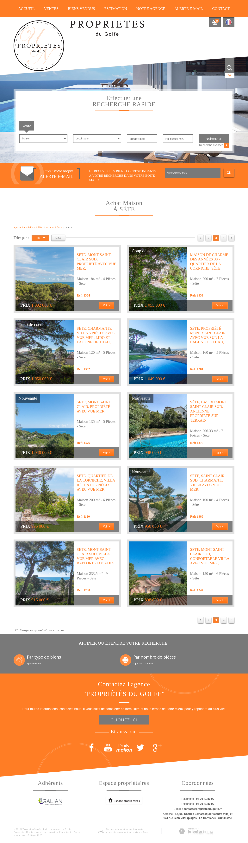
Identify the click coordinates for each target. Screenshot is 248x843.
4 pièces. (138, 663)
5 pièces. (149, 663)
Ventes (51, 9)
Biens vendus (81, 9)
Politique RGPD (35, 835)
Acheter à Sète (54, 227)
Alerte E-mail (188, 9)
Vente (26, 125)
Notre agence (150, 9)
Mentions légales (34, 832)
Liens (62, 832)
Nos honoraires (51, 832)
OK (229, 173)
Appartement (34, 663)
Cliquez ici (124, 719)
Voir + (106, 305)
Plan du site (19, 832)
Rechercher (213, 138)
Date (58, 237)
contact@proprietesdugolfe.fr (202, 808)
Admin (69, 832)
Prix (41, 238)
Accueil (26, 9)
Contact (221, 9)
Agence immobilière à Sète (28, 227)
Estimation (115, 9)
